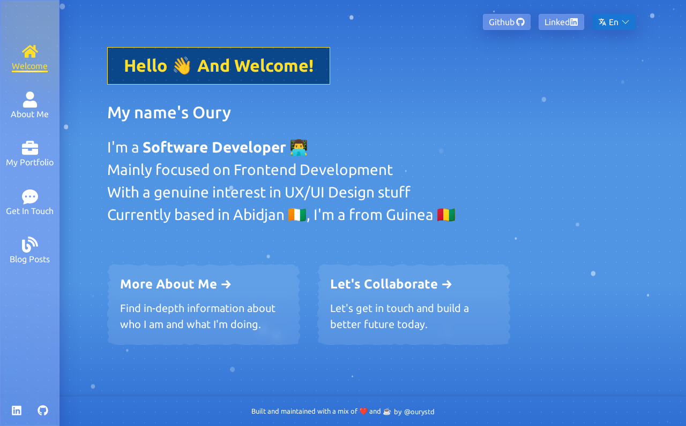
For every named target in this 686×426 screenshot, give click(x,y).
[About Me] (30, 105)
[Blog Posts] (30, 250)
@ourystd (419, 411)
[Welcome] (30, 57)
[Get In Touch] (30, 202)
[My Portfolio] (30, 153)
